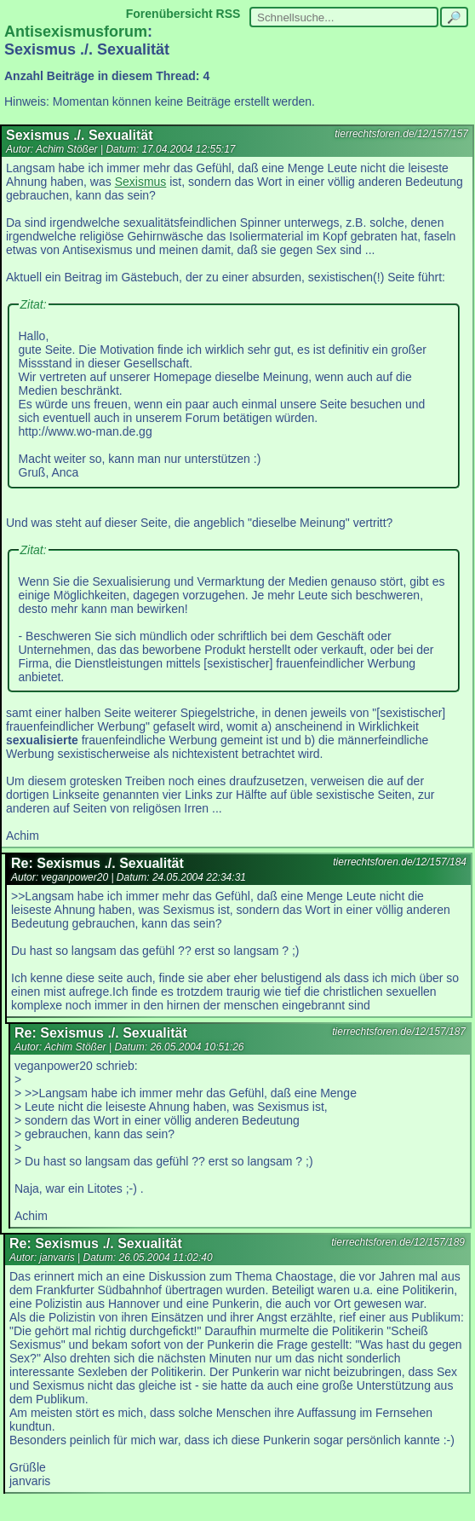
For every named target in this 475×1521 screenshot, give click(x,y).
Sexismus (141, 181)
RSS (228, 13)
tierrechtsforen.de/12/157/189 (398, 1242)
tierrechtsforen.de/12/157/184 (399, 862)
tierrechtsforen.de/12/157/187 (399, 1032)
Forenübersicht (169, 13)
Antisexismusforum (75, 31)
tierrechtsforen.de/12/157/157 (401, 134)
